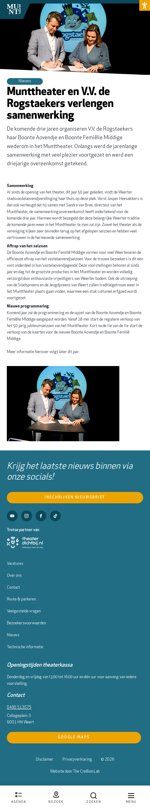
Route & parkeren (21, 599)
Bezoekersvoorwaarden (26, 623)
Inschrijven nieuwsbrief (75, 497)
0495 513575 (19, 707)
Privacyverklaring (77, 760)
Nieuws (13, 635)
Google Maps (74, 737)
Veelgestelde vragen (24, 611)
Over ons (14, 576)
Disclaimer (44, 760)
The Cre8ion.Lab (86, 771)
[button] (144, 5)
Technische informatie (25, 647)
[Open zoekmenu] (94, 798)
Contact (13, 588)
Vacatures (15, 564)
